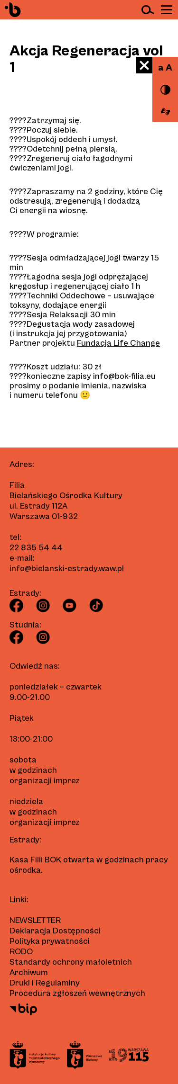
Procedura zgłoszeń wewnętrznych (77, 993)
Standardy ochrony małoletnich (70, 962)
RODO (21, 952)
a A (165, 68)
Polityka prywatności (49, 941)
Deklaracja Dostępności (55, 931)
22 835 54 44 (36, 548)
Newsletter (35, 920)
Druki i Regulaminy (44, 983)
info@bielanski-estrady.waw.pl (66, 568)
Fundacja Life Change (118, 343)
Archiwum (28, 972)
